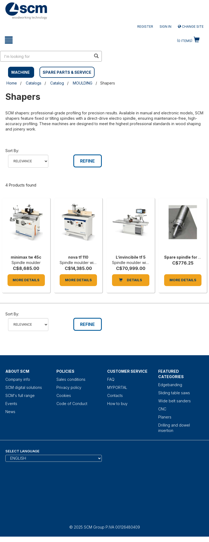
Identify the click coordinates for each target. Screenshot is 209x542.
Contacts (115, 395)
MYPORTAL (117, 387)
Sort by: (12, 150)
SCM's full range (20, 395)
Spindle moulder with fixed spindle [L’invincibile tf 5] (142, 262)
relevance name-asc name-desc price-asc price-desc (28, 161)
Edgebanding (170, 384)
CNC (162, 409)
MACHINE (20, 72)
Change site (191, 26)
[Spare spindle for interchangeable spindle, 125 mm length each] (182, 227)
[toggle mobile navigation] (9, 40)
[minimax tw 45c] (26, 227)
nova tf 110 (78, 257)
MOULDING (82, 83)
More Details (26, 280)
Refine (87, 161)
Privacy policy (68, 387)
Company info (17, 379)
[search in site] (45, 56)
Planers (164, 417)
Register (145, 26)
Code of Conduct (71, 403)
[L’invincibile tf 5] (130, 227)
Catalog (57, 83)
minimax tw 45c (26, 257)
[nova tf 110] (78, 227)
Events (11, 403)
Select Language (22, 451)
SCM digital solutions (23, 387)
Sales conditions (70, 379)
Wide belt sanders (174, 401)
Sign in (165, 26)
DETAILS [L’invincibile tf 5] (130, 280)
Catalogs (33, 83)
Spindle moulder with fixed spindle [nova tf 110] (90, 262)
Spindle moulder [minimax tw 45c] (26, 262)
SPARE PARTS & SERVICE (67, 72)
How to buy (117, 403)
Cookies (63, 395)
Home (11, 83)
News (10, 411)
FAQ (110, 379)
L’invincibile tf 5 (131, 257)
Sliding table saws (174, 392)
